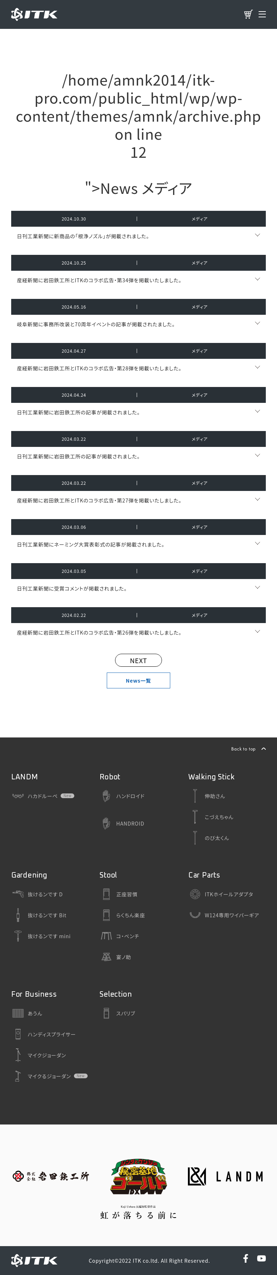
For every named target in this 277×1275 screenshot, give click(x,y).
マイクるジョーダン (41, 1076)
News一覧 (138, 680)
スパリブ (117, 1013)
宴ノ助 (115, 957)
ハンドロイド (122, 796)
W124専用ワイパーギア (223, 915)
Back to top (243, 748)
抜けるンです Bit (39, 915)
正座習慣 (118, 894)
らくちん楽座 (122, 915)
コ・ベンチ (119, 936)
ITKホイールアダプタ (220, 894)
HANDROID (122, 823)
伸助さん (206, 796)
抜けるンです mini (41, 936)
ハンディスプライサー (43, 1034)
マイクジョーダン (38, 1055)
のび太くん (208, 838)
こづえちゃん (211, 817)
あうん (27, 1013)
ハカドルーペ (34, 796)
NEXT (138, 660)
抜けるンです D (37, 894)
